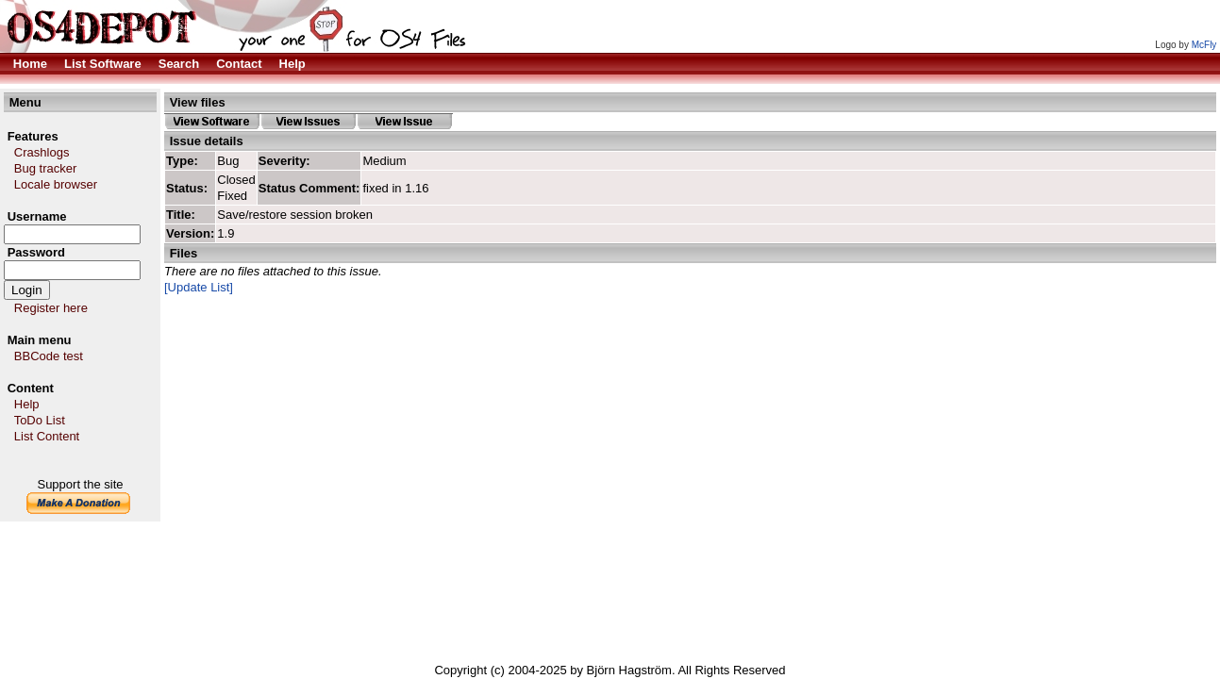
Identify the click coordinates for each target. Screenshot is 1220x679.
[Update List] (198, 287)
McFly (1204, 45)
